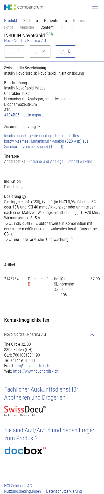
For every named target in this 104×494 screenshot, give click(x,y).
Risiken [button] (79, 20)
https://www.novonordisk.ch (35, 371)
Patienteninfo (55, 20)
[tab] (52, 126)
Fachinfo (30, 20)
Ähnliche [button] (27, 27)
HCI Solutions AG (18, 485)
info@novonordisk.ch (32, 365)
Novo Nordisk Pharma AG (25, 40)
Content (47, 27)
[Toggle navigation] (95, 9)
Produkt (10, 20)
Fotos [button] (8, 27)
